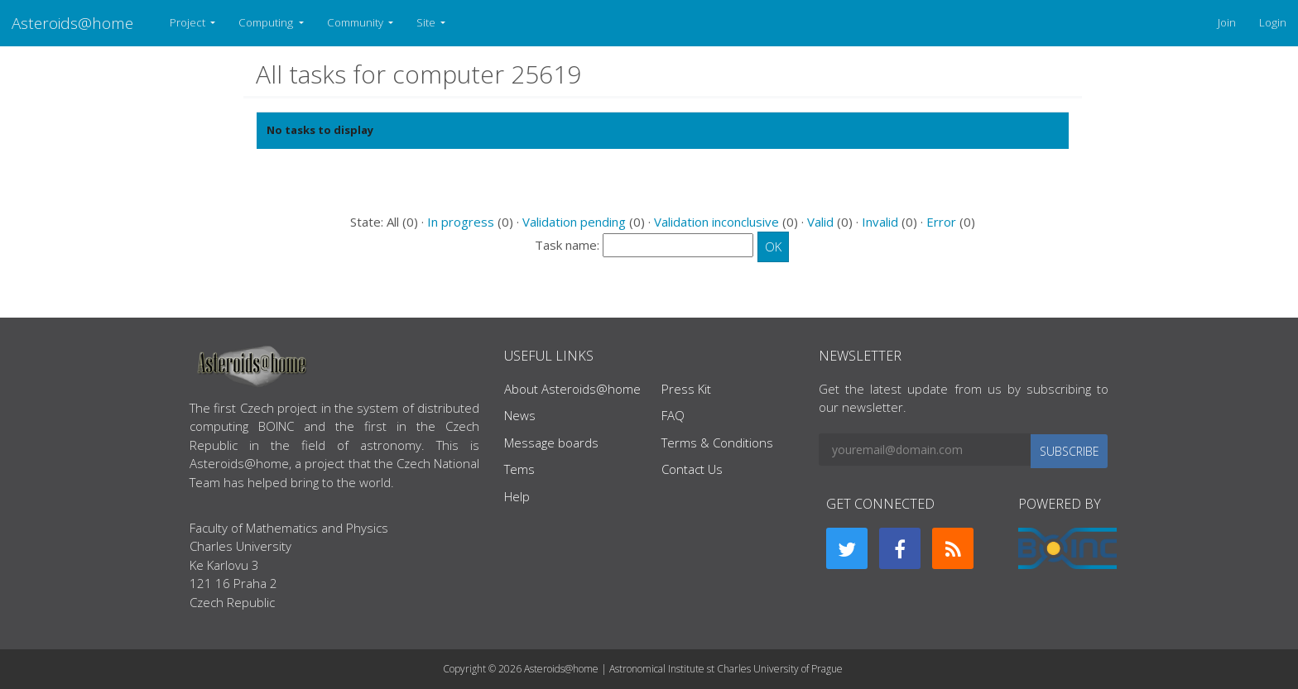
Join (1227, 22)
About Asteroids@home (572, 388)
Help (517, 496)
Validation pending (574, 221)
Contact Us (692, 469)
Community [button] (356, 22)
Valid (820, 221)
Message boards (551, 442)
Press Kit (686, 388)
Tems (519, 469)
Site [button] (427, 22)
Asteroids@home (72, 22)
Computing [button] (267, 22)
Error (941, 221)
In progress (460, 221)
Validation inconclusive (716, 221)
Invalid (880, 221)
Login (1272, 22)
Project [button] (189, 22)
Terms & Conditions (717, 442)
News (520, 415)
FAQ (673, 415)
